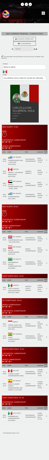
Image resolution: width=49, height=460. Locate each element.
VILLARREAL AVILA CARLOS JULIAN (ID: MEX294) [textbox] (23, 78)
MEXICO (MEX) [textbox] (10, 67)
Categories (24, 43)
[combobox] (24, 67)
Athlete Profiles (24, 39)
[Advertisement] (24, 447)
